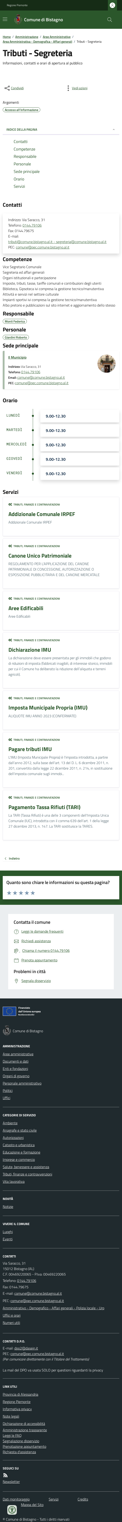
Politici (8, 1090)
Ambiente (10, 1123)
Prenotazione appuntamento (24, 1446)
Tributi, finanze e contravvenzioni (34, 505)
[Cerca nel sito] (108, 19)
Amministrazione (26, 36)
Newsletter (11, 1481)
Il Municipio (17, 357)
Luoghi (8, 1231)
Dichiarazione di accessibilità (24, 1423)
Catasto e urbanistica (19, 1145)
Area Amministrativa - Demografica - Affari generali (37, 41)
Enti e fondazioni (15, 1068)
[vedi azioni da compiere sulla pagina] (76, 88)
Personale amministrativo (22, 1083)
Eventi (8, 1239)
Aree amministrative (18, 1054)
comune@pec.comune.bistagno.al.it (42, 247)
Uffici (6, 1098)
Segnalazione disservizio (21, 1441)
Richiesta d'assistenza (19, 1452)
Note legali (11, 1416)
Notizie (8, 1206)
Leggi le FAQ (12, 1435)
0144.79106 (32, 225)
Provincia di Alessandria (20, 1394)
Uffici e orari (11, 1315)
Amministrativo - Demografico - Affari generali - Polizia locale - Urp (53, 1308)
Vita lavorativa (14, 1181)
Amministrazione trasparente (25, 1430)
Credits (83, 1499)
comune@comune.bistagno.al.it (41, 377)
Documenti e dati (15, 1061)
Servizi (53, 1499)
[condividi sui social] (14, 88)
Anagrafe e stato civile (20, 1130)
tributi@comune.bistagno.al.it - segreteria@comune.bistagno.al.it (57, 241)
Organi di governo (16, 1076)
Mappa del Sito (32, 1504)
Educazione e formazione (21, 1152)
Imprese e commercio (19, 1159)
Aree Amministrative (57, 36)
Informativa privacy (17, 1409)
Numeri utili (11, 1322)
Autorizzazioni (13, 1137)
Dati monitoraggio (16, 1499)
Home (7, 36)
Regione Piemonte (17, 5)
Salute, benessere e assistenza (26, 1167)
